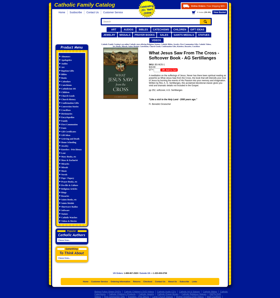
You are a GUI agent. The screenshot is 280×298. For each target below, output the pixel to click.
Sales (164, 34)
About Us (172, 281)
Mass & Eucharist (69, 160)
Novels (64, 174)
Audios (128, 29)
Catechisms (161, 29)
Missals (125, 34)
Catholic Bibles (210, 291)
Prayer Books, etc (69, 181)
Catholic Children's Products (122, 294)
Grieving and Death (70, 139)
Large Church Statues (162, 296)
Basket (219, 12)
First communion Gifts (114, 296)
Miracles (65, 164)
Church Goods (68, 96)
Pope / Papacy (67, 178)
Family (64, 121)
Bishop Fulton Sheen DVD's (107, 291)
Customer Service (113, 12)
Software (65, 210)
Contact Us (92, 12)
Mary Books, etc (68, 156)
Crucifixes (66, 110)
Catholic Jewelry (146, 294)
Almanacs (65, 56)
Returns (137, 281)
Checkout (147, 281)
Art (113, 29)
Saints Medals (184, 34)
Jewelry (109, 34)
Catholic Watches (69, 217)
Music (64, 171)
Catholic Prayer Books (167, 294)
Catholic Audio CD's (166, 291)
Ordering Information (120, 281)
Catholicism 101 (68, 88)
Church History (68, 99)
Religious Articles (69, 189)
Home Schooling (68, 142)
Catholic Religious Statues (193, 294)
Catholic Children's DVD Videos (139, 291)
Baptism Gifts (67, 71)
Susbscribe (76, 12)
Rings (63, 192)
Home (62, 12)
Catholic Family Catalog (73, 30)
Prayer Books (145, 34)
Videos (156, 40)
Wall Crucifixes (214, 296)
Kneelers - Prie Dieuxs (71, 149)
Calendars (66, 81)
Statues (203, 34)
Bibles (143, 29)
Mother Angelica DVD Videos (190, 296)
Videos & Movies (69, 221)
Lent (63, 153)
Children (179, 29)
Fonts (63, 128)
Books (64, 78)
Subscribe (184, 281)
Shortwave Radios (69, 207)
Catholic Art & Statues (189, 291)
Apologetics (66, 60)
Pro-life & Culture (69, 185)
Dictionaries (66, 114)
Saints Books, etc (69, 199)
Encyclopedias (67, 117)
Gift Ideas (197, 29)
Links (194, 281)
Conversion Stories (70, 106)
